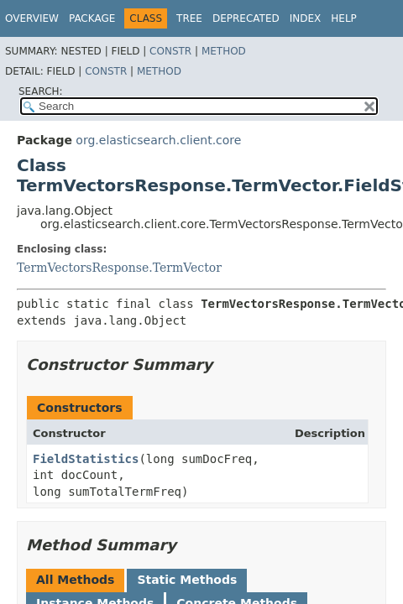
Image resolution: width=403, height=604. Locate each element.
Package (92, 18)
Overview (32, 18)
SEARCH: (40, 91)
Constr (170, 51)
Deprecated (246, 18)
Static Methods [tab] (187, 579)
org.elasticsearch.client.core (158, 140)
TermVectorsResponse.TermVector (119, 267)
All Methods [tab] (75, 579)
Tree (189, 18)
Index (306, 18)
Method (224, 51)
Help (344, 18)
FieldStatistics (86, 459)
